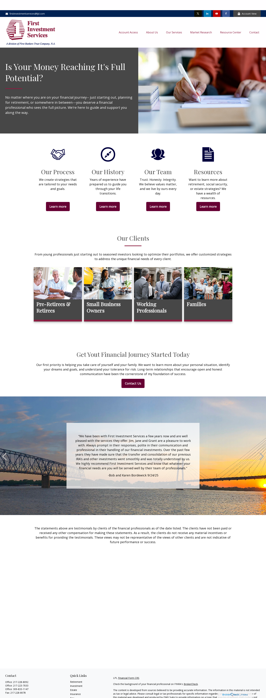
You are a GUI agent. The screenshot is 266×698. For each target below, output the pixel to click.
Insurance (75, 683)
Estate (73, 679)
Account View (247, 3)
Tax (72, 688)
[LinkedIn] (207, 3)
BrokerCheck (191, 673)
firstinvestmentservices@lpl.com (25, 3)
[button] (128, 22)
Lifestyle (74, 696)
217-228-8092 (20, 671)
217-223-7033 (20, 675)
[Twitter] (198, 3)
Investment (76, 675)
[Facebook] (226, 3)
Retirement (76, 671)
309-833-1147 (20, 679)
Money (74, 692)
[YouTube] (217, 3)
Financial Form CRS (128, 667)
